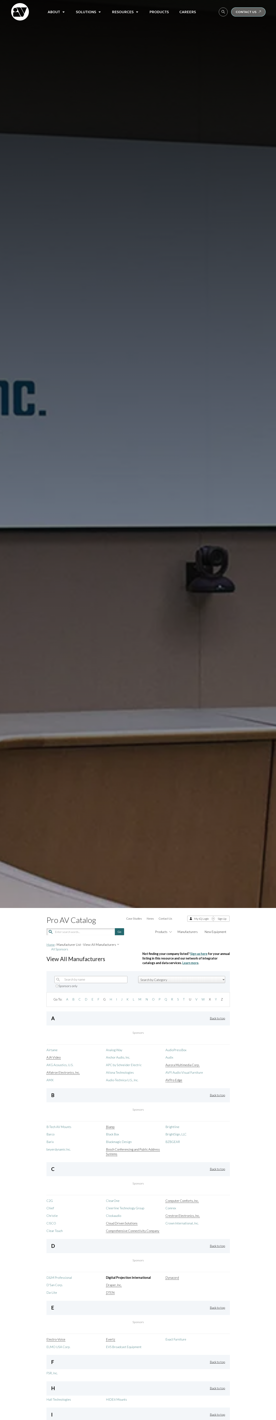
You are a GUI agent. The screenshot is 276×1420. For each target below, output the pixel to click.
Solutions (88, 11)
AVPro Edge (173, 1080)
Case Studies (134, 918)
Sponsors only (66, 985)
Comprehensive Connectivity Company (132, 1231)
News (150, 918)
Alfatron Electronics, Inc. (63, 1072)
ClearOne (113, 1201)
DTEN (110, 1292)
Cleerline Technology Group (125, 1208)
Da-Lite (51, 1292)
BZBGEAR (172, 1142)
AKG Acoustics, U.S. (59, 1065)
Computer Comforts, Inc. (182, 1201)
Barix (50, 1142)
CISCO (51, 1223)
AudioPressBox (175, 1050)
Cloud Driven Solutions (121, 1223)
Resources (125, 11)
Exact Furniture (175, 1339)
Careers (187, 12)
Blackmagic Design (119, 1142)
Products (159, 12)
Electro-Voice (55, 1339)
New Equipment (215, 932)
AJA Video (53, 1057)
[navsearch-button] (223, 12)
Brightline (172, 1127)
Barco (50, 1134)
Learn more (190, 963)
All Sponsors (59, 949)
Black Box (112, 1134)
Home (50, 944)
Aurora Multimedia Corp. (182, 1065)
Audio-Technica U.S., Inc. (122, 1080)
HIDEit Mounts (116, 1399)
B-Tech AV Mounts (58, 1127)
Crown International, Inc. (182, 1223)
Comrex (170, 1208)
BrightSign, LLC (176, 1134)
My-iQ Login (201, 918)
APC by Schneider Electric (124, 1065)
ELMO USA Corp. (58, 1347)
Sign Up (222, 918)
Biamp (110, 1127)
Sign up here (198, 954)
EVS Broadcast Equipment (124, 1347)
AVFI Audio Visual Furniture (184, 1072)
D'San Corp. (54, 1285)
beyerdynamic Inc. (58, 1149)
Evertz (110, 1339)
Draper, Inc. (114, 1285)
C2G (49, 1201)
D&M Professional (59, 1277)
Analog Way (114, 1050)
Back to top (217, 1018)
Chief (50, 1208)
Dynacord (172, 1277)
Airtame (52, 1050)
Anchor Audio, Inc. (118, 1057)
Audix (169, 1057)
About (56, 11)
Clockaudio (113, 1216)
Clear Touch (54, 1231)
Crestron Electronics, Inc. (182, 1216)
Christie (52, 1216)
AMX (50, 1080)
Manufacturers (187, 932)
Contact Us (165, 918)
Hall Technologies (58, 1399)
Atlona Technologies (120, 1072)
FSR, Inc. (52, 1373)
